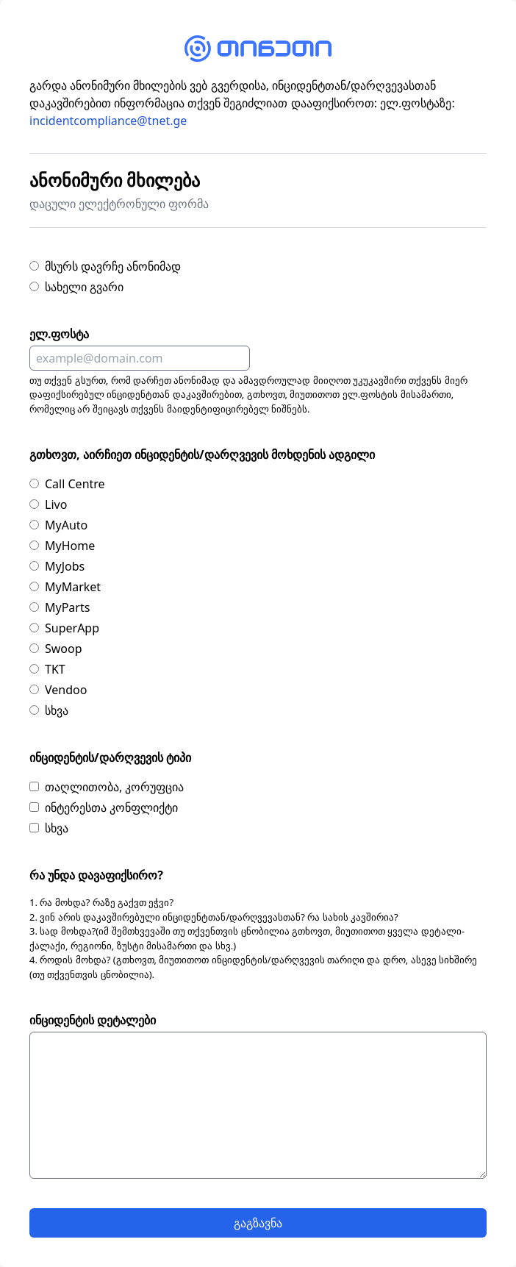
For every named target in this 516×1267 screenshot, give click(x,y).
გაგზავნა (258, 1223)
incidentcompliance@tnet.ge (108, 121)
